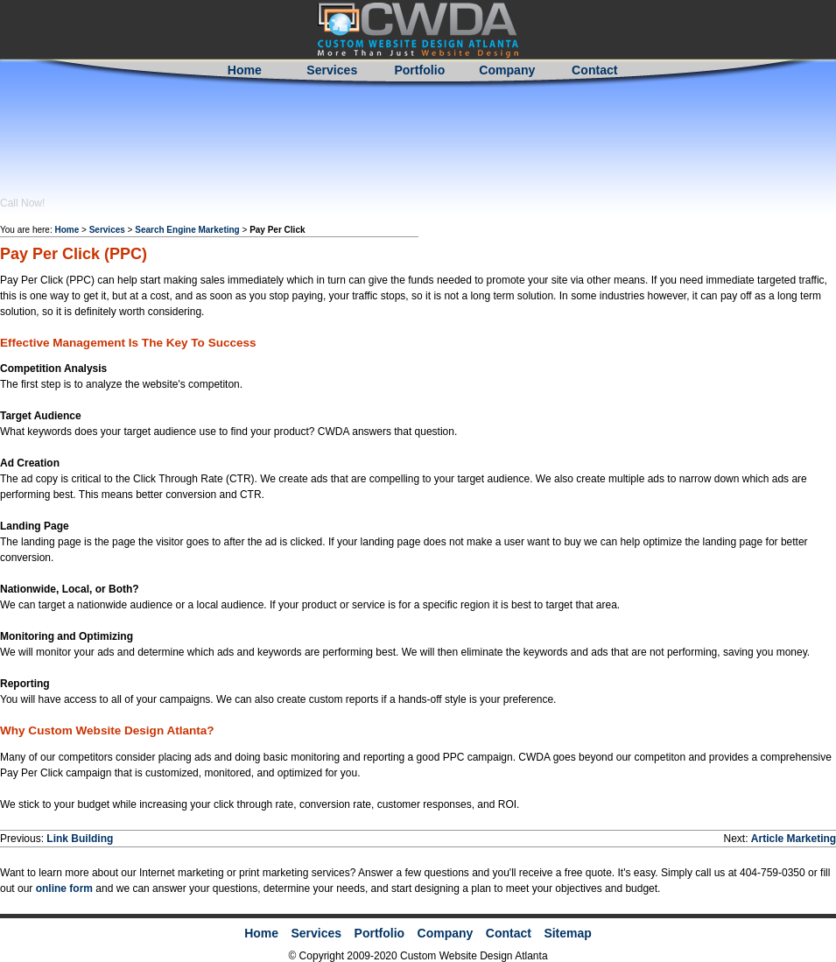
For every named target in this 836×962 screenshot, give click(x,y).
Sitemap (567, 933)
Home (245, 70)
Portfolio (419, 70)
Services (331, 70)
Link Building (79, 838)
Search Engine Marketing (187, 230)
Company (507, 70)
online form (62, 888)
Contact (594, 70)
